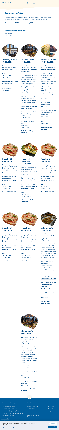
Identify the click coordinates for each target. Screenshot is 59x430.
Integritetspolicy (5, 426)
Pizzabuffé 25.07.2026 (9, 263)
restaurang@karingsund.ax (12, 38)
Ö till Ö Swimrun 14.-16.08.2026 (46, 305)
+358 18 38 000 (36, 418)
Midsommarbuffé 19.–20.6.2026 (47, 131)
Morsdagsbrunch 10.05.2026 (7, 92)
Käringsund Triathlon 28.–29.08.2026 (29, 392)
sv (52, 3)
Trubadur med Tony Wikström (27, 134)
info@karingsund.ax (31, 414)
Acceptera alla (52, 426)
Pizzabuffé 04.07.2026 (9, 194)
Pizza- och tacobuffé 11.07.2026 (27, 203)
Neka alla (53, 423)
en (55, 3)
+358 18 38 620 (39, 419)
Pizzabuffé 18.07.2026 (47, 194)
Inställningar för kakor (14, 426)
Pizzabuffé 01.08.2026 (28, 263)
